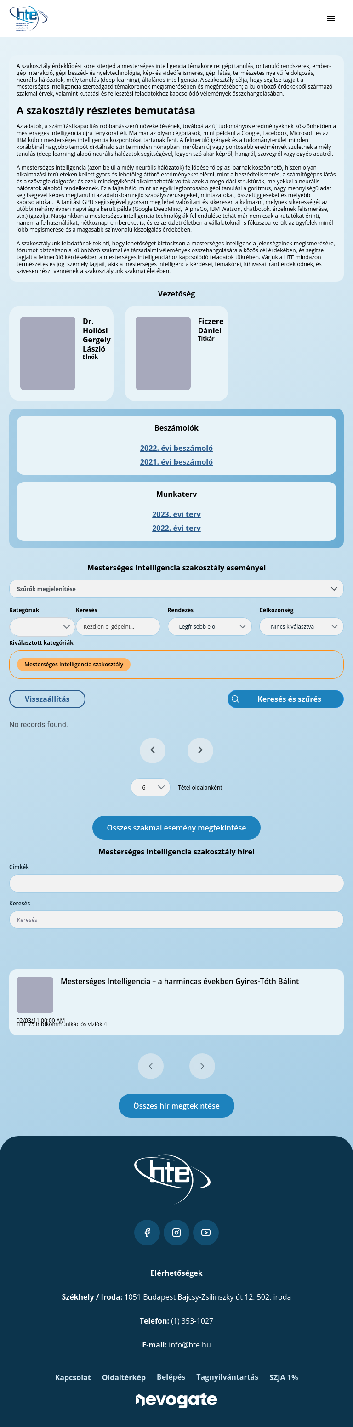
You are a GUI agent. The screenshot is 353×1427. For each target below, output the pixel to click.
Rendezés (181, 610)
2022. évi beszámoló (176, 448)
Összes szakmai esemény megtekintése (176, 828)
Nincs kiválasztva (292, 627)
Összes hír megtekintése (176, 1106)
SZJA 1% (283, 1377)
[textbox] (118, 626)
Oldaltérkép (124, 1377)
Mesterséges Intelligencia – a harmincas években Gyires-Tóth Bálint (180, 981)
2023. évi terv (176, 514)
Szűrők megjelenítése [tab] (177, 589)
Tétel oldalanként (200, 787)
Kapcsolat (73, 1377)
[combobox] (42, 627)
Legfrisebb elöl (198, 627)
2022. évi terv (176, 528)
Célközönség (276, 610)
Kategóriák (24, 610)
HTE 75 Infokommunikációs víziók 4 (62, 1024)
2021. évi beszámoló (176, 462)
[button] (47, 699)
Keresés (86, 610)
